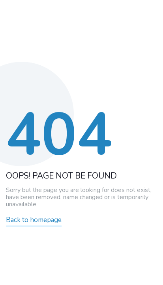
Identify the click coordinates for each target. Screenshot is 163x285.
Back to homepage (34, 219)
